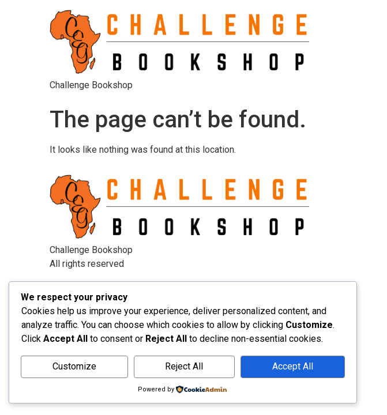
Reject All (184, 366)
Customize (74, 366)
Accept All (292, 366)
